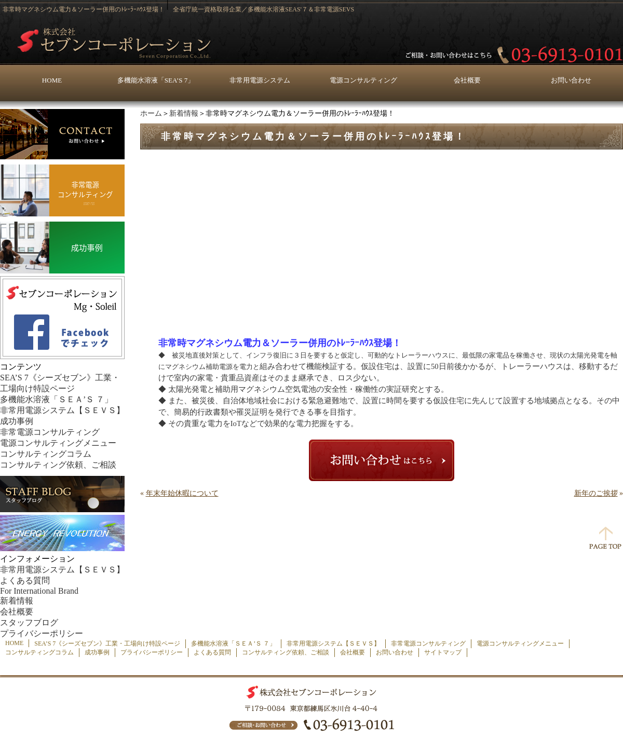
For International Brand (39, 590)
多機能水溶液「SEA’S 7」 (155, 80)
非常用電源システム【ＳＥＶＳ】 (62, 410)
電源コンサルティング (363, 80)
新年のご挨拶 (596, 493)
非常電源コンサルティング (50, 432)
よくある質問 (25, 580)
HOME (52, 80)
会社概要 (467, 80)
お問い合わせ (571, 80)
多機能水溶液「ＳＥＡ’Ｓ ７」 (56, 399)
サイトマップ (443, 652)
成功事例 (16, 421)
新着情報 (183, 113)
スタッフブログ (29, 622)
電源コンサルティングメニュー (58, 443)
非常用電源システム (259, 80)
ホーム (151, 113)
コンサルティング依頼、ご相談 (58, 464)
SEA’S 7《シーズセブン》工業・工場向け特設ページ (107, 643)
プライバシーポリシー (41, 633)
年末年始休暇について (182, 493)
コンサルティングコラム (45, 453)
